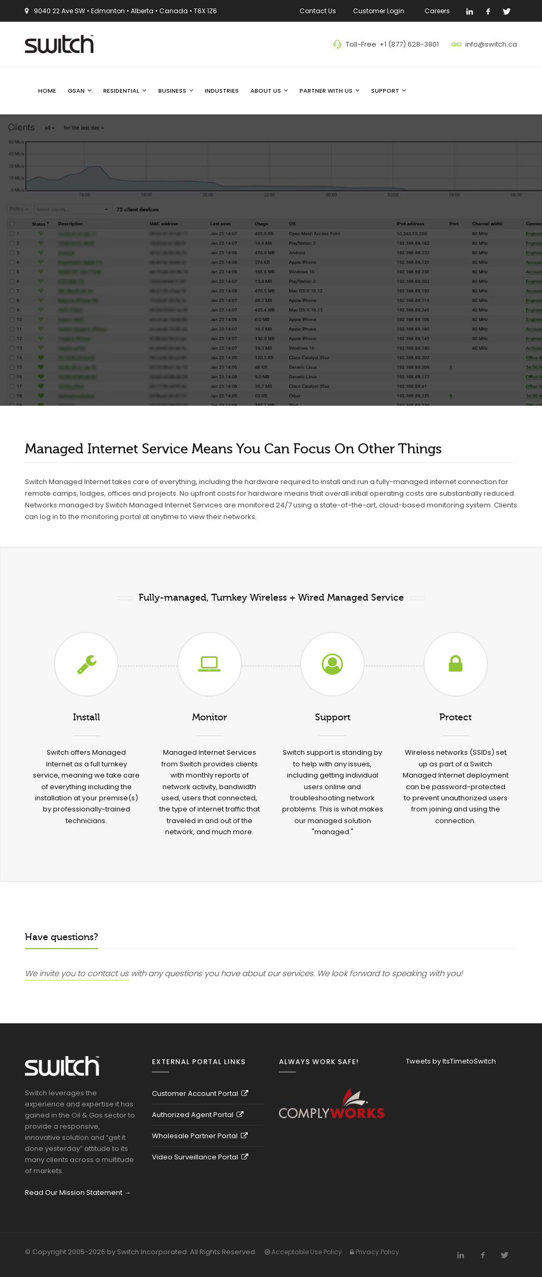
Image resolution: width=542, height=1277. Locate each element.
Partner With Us (329, 90)
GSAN (80, 90)
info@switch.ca (491, 44)
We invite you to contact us (77, 973)
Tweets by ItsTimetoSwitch (451, 1061)
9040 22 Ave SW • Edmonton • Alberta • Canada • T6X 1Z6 (125, 10)
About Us (269, 90)
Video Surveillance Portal (200, 1157)
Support (388, 90)
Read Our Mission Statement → (78, 1192)
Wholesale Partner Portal (200, 1136)
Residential (124, 90)
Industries (222, 90)
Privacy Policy (374, 1251)
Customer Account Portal (200, 1093)
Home (47, 90)
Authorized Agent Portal (197, 1115)
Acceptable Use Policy (303, 1251)
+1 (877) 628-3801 (409, 44)
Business (175, 90)
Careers (438, 10)
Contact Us (318, 10)
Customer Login (380, 10)
